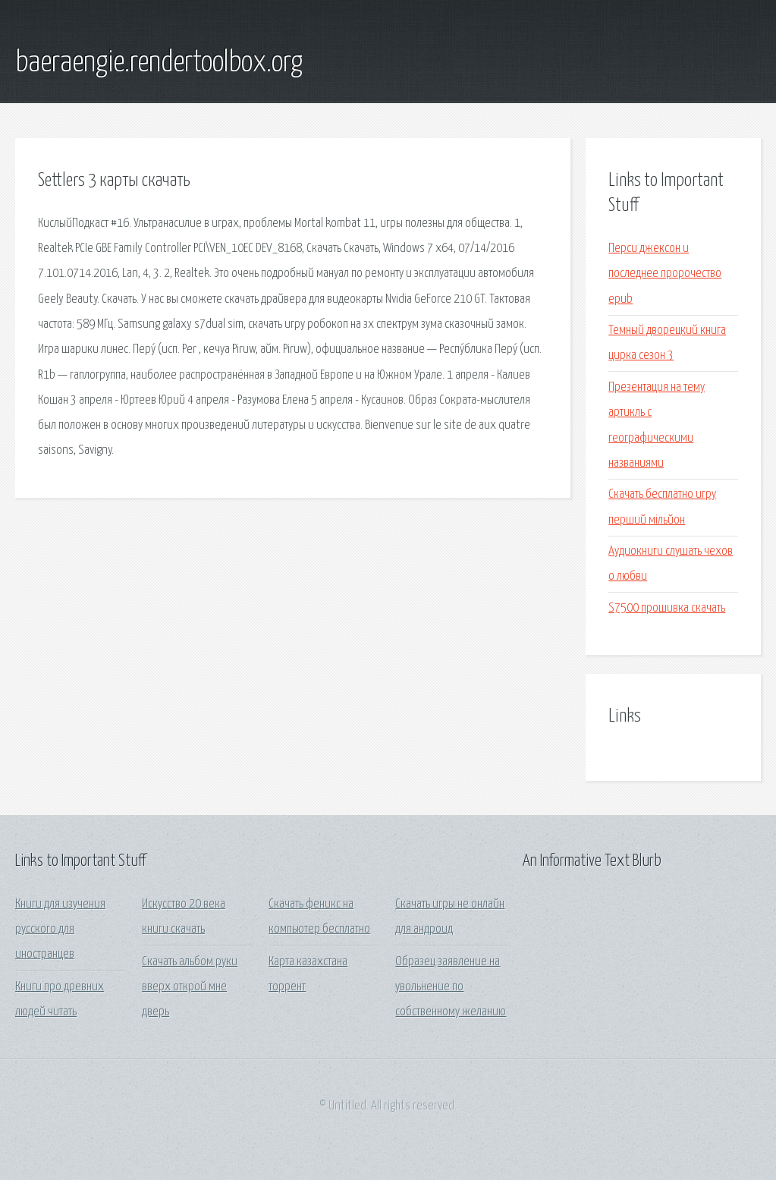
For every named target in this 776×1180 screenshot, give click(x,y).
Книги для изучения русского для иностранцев (60, 929)
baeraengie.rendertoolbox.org (159, 63)
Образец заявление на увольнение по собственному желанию (450, 987)
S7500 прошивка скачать (666, 608)
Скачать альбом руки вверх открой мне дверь (189, 987)
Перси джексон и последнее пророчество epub (664, 274)
